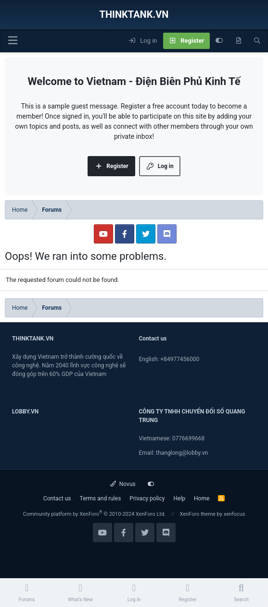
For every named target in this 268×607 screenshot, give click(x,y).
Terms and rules (100, 498)
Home (201, 498)
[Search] (257, 40)
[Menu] (12, 40)
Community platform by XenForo (94, 514)
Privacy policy (147, 498)
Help (179, 498)
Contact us (57, 498)
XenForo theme (197, 514)
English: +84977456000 (169, 359)
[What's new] (238, 40)
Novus (123, 484)
